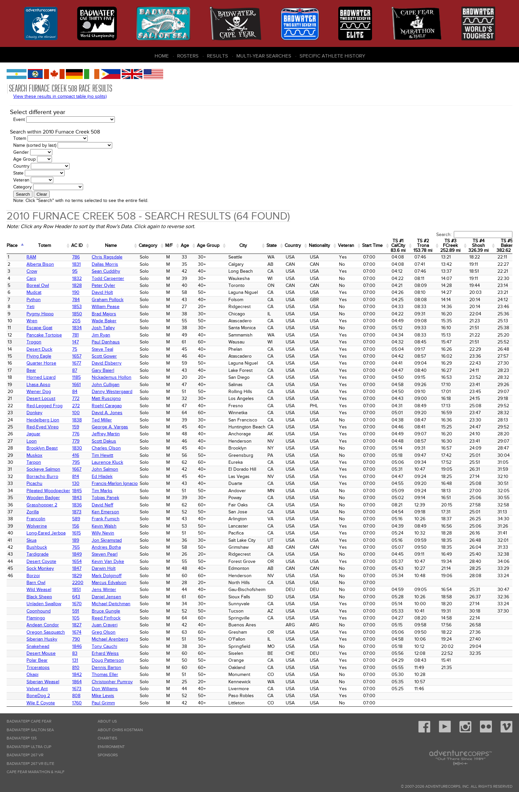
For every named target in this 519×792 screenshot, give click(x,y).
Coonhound (38, 611)
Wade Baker (104, 321)
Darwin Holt (104, 568)
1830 (77, 448)
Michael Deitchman (111, 604)
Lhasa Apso (38, 384)
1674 (76, 632)
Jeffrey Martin (106, 434)
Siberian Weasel (42, 682)
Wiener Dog (38, 391)
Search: (474, 234)
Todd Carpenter (108, 278)
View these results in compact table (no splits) (60, 96)
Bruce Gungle (106, 611)
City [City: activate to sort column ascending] (243, 245)
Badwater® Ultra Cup (29, 747)
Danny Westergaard (112, 391)
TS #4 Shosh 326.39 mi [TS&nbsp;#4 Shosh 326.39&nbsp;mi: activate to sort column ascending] (478, 245)
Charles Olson (106, 448)
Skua (31, 540)
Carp (31, 278)
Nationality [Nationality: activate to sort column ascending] (319, 245)
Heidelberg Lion (42, 420)
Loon (31, 441)
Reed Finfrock (106, 618)
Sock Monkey (40, 568)
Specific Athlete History (332, 56)
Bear (31, 370)
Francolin (35, 519)
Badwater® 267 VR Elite (30, 764)
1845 (77, 491)
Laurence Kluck (107, 462)
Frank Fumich (105, 519)
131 (75, 660)
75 (74, 349)
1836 (77, 505)
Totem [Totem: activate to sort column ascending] (44, 245)
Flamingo (35, 618)
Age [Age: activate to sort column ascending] (185, 245)
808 (76, 695)
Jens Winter (104, 589)
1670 (77, 604)
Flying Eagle (38, 356)
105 (75, 618)
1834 (77, 328)
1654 (77, 561)
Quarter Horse (41, 363)
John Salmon (105, 469)
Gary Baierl (103, 370)
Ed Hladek (102, 476)
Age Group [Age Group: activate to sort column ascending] (208, 245)
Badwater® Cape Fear (29, 721)
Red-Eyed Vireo (42, 427)
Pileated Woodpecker (48, 491)
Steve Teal (102, 349)
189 (75, 540)
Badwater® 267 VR (25, 755)
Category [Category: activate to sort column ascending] (148, 245)
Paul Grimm (103, 703)
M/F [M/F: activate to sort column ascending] (169, 245)
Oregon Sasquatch (45, 632)
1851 (76, 589)
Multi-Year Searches (263, 56)
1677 (76, 363)
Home (162, 56)
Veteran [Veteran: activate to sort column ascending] (346, 245)
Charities (107, 738)
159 (75, 427)
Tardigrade (37, 554)
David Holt (102, 292)
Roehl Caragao (107, 406)
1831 (76, 264)
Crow (31, 271)
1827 (76, 625)
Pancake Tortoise (44, 335)
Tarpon (33, 462)
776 (75, 434)
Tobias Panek (105, 497)
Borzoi (33, 575)
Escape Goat (39, 328)
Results (217, 56)
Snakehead (37, 646)
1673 (76, 689)
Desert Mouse (41, 653)
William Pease (105, 306)
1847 (76, 568)
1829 (77, 575)
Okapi (32, 674)
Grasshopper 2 (41, 505)
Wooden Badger (43, 497)
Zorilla (32, 512)
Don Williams (105, 689)
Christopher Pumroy (112, 682)
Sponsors (108, 755)
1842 (77, 674)
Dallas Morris (105, 264)
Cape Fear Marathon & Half (36, 772)
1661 (76, 384)
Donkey (34, 413)
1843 (77, 497)
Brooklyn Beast (42, 448)
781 (75, 335)
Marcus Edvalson (109, 582)
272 (76, 406)
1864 (77, 682)
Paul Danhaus (106, 342)
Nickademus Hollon (111, 377)
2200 (77, 582)
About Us (107, 721)
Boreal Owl (37, 285)
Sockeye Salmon (43, 469)
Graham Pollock (107, 299)
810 (75, 667)
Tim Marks (102, 491)
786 (76, 257)
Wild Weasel (38, 589)
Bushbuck (36, 547)
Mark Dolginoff (106, 575)
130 (75, 483)
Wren (31, 321)
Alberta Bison (40, 264)
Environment (111, 747)
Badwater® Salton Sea (30, 730)
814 (75, 476)
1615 (76, 533)
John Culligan (105, 384)
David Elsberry (106, 363)
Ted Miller (102, 420)
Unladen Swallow (43, 604)
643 (76, 597)
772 (75, 398)
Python (33, 299)
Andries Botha (106, 547)
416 (75, 455)
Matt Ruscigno (106, 398)
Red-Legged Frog (44, 406)
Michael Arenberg (110, 639)
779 (75, 441)
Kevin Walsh (104, 526)
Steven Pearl (105, 554)
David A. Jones (107, 413)
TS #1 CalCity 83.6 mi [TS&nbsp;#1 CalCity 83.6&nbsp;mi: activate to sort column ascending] (398, 245)
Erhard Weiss (105, 653)
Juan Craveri (105, 625)
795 (76, 462)
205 (76, 321)
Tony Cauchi (104, 646)
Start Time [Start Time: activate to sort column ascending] (372, 245)
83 (74, 653)
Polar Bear (37, 660)
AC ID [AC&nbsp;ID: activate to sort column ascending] (77, 245)
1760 (77, 703)
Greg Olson (104, 632)
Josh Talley (103, 328)
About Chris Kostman (120, 730)
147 (75, 342)
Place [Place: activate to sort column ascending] (12, 245)
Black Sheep (39, 597)
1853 (77, 306)
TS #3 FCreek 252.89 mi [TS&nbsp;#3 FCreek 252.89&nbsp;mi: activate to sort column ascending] (450, 245)
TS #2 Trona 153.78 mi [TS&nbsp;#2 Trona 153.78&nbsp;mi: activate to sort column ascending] (422, 245)
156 (75, 526)
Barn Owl (35, 582)
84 (74, 391)
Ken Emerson (105, 512)
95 (74, 271)
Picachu (34, 483)
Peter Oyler (103, 285)
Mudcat (33, 292)
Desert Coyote (41, 561)
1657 (76, 356)
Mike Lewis (103, 695)
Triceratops (38, 667)
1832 (77, 278)
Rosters (188, 56)
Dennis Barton (106, 667)
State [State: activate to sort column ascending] (271, 245)
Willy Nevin (103, 533)
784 (76, 299)
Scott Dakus (104, 441)
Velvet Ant (37, 689)
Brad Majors (104, 314)
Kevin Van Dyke (108, 561)
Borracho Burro (42, 476)
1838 (77, 420)
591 (75, 611)
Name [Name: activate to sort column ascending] (111, 245)
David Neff (102, 505)
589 (76, 519)
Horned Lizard (41, 377)
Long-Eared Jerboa (46, 533)
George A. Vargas (110, 427)
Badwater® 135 (22, 738)
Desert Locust (40, 398)
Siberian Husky (41, 639)
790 (76, 639)
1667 (76, 469)
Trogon (33, 342)
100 (76, 413)
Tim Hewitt (102, 455)
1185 (76, 377)
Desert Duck (39, 349)
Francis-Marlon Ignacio (115, 483)
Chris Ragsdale (107, 257)
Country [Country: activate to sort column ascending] (293, 245)
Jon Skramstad (107, 540)
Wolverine (36, 526)
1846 (77, 646)
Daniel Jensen (106, 597)
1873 (76, 512)
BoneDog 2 (38, 695)
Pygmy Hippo (40, 314)
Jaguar (33, 434)
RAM (31, 257)
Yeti (30, 306)
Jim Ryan (101, 335)
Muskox (34, 455)
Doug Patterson (108, 660)
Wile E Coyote (40, 703)
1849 (77, 554)
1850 (77, 314)
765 (76, 547)
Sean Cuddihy (106, 271)
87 (74, 370)
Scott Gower (104, 356)
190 (75, 292)
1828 (77, 285)
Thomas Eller (105, 674)
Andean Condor (42, 625)
